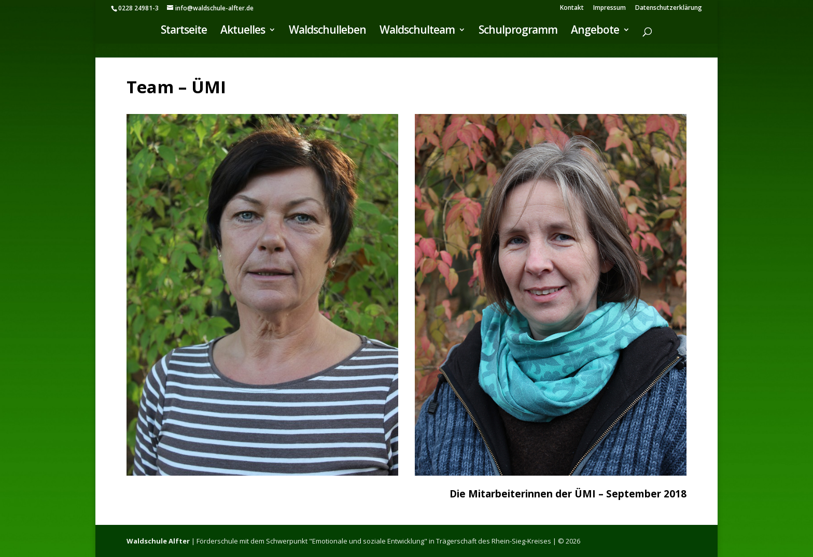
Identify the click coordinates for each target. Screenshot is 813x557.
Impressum (609, 8)
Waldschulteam (417, 31)
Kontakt (572, 8)
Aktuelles (242, 31)
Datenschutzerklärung (668, 8)
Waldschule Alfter (158, 541)
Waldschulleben (327, 31)
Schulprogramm (518, 31)
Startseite (184, 31)
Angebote (595, 31)
